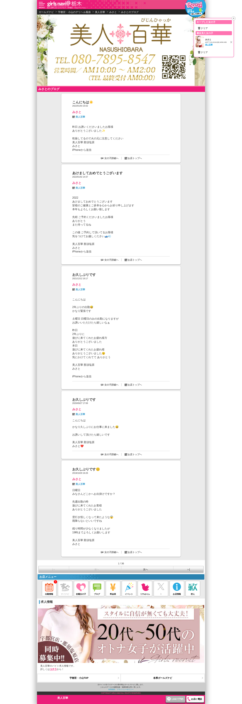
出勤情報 (49, 588)
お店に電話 (196, 699)
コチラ (53, 669)
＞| (188, 569)
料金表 (113, 588)
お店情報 (177, 588)
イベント (129, 588)
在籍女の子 (81, 588)
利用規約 (111, 689)
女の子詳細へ (111, 158)
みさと (76, 112)
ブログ (97, 588)
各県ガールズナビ (162, 678)
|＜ (53, 569)
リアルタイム (145, 588)
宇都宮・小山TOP (79, 678)
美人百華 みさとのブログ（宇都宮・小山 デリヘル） (67, 8)
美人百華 (80, 116)
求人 (193, 588)
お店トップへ (135, 158)
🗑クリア (203, 28)
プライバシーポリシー (125, 689)
